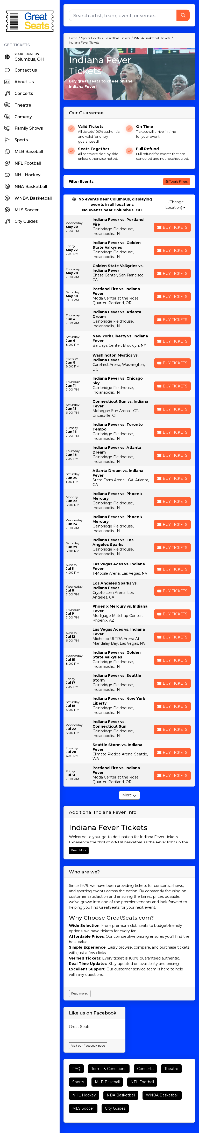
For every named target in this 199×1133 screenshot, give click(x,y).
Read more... (79, 993)
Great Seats (79, 1026)
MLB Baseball (107, 1082)
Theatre (171, 1068)
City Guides (115, 1108)
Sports (78, 1082)
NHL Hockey (84, 1095)
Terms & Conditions (108, 1068)
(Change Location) (175, 205)
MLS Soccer (83, 1108)
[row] (129, 226)
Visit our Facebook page (88, 1045)
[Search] (123, 15)
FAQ (76, 1068)
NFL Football (142, 1082)
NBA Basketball (121, 1095)
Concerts (145, 1068)
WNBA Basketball (162, 1095)
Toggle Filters (177, 181)
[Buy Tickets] (172, 227)
